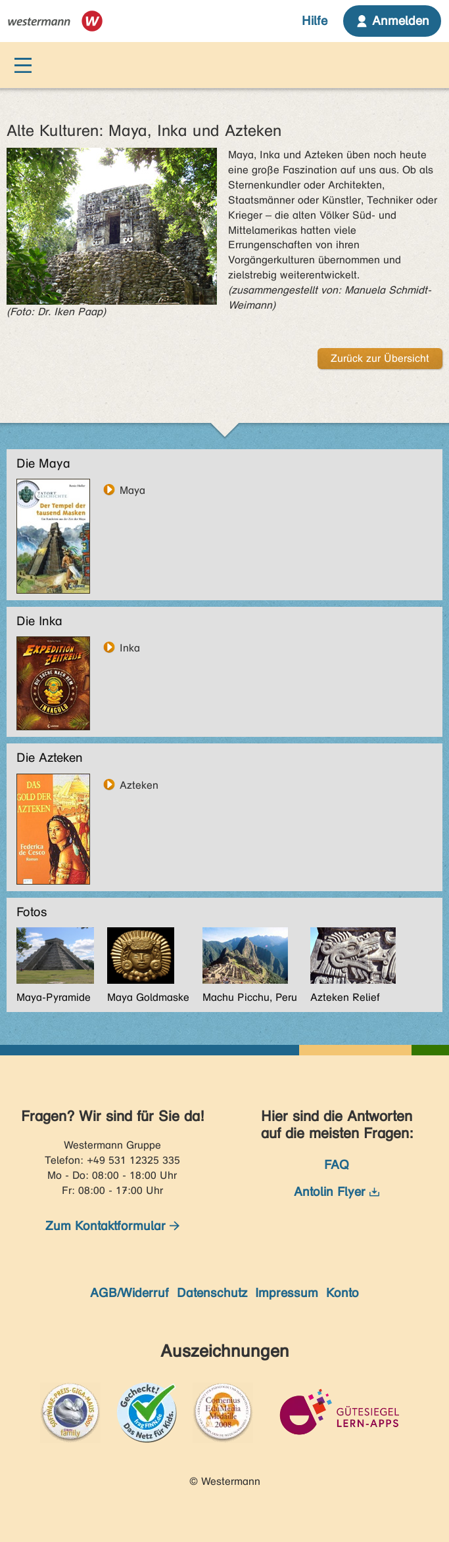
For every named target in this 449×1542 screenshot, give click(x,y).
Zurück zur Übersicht (380, 358)
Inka (130, 647)
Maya (132, 490)
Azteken (139, 785)
